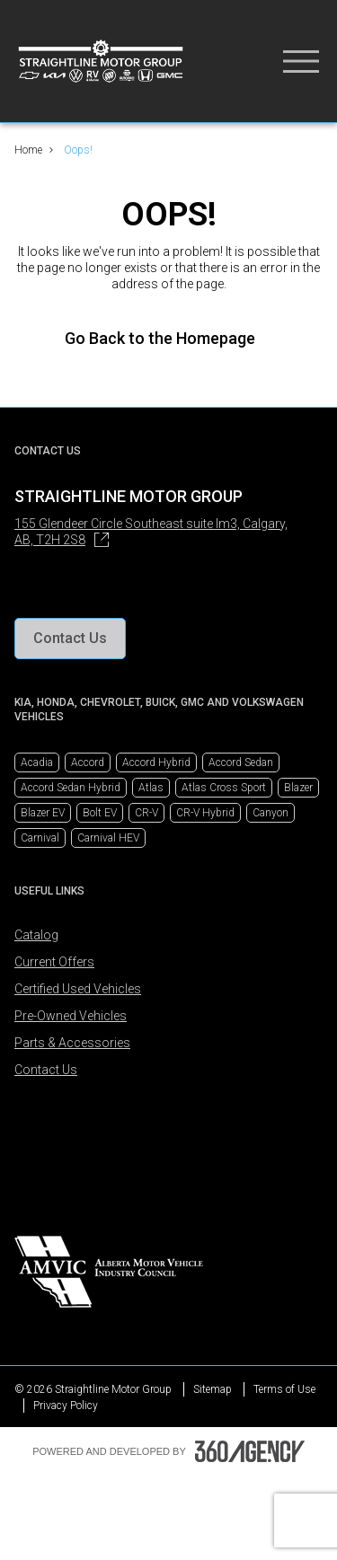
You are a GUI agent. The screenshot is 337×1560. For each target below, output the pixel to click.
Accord (87, 762)
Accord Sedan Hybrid (70, 787)
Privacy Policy (65, 1405)
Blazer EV (43, 812)
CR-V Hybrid (205, 812)
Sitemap (212, 1389)
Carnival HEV (108, 838)
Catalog (36, 935)
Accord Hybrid (156, 762)
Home (28, 150)
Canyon (270, 812)
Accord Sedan (240, 762)
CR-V (146, 812)
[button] (70, 638)
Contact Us (45, 1069)
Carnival (40, 838)
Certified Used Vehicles (77, 989)
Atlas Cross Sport (224, 787)
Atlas (151, 787)
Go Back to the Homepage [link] (169, 338)
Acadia (37, 762)
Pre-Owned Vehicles (70, 1016)
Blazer (298, 787)
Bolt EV (100, 812)
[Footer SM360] (250, 1451)
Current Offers (54, 962)
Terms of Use (284, 1389)
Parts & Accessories (72, 1043)
